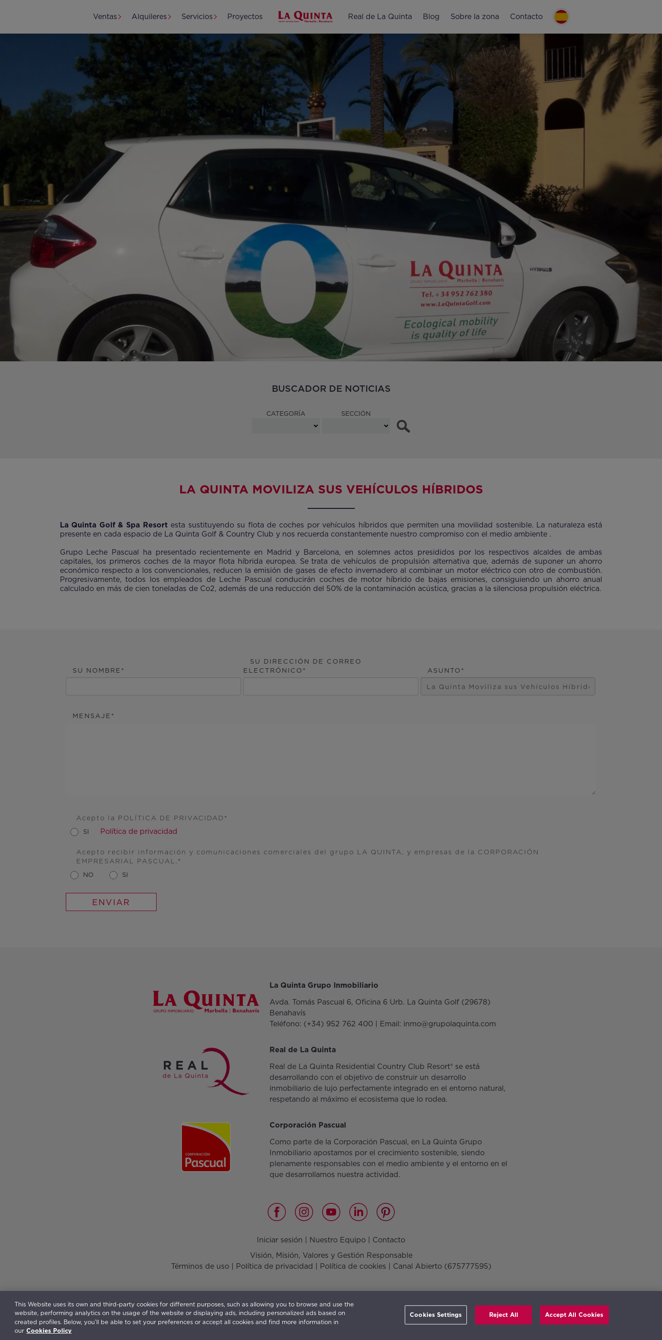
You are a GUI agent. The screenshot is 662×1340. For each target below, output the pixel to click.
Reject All (503, 1314)
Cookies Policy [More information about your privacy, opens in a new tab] (49, 1330)
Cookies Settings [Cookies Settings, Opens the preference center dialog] (436, 1314)
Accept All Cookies (574, 1314)
